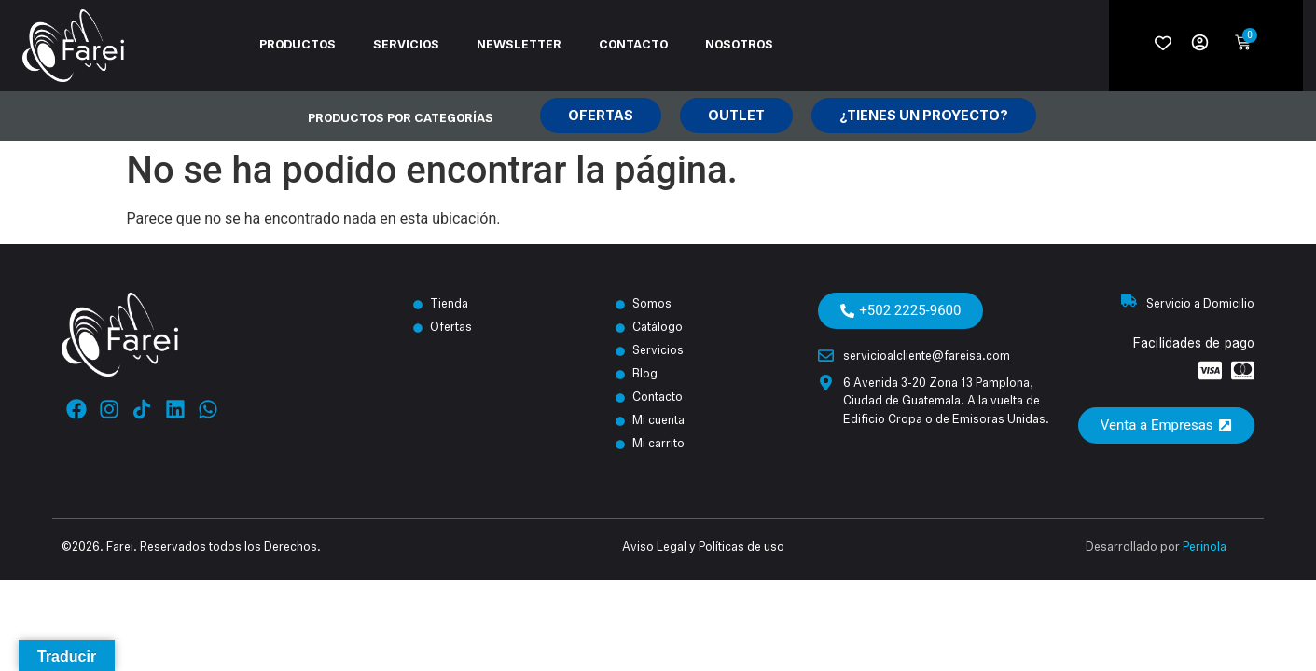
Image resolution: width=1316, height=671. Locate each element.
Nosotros (739, 45)
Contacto (633, 45)
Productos (297, 45)
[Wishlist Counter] (1163, 43)
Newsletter (519, 45)
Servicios (406, 45)
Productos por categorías (400, 119)
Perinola (1204, 547)
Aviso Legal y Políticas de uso (703, 547)
